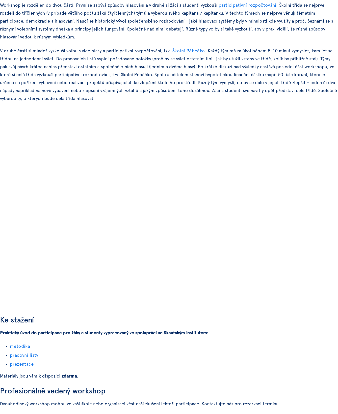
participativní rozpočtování (247, 5)
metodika (20, 346)
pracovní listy (24, 355)
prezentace (22, 364)
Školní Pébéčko (188, 51)
